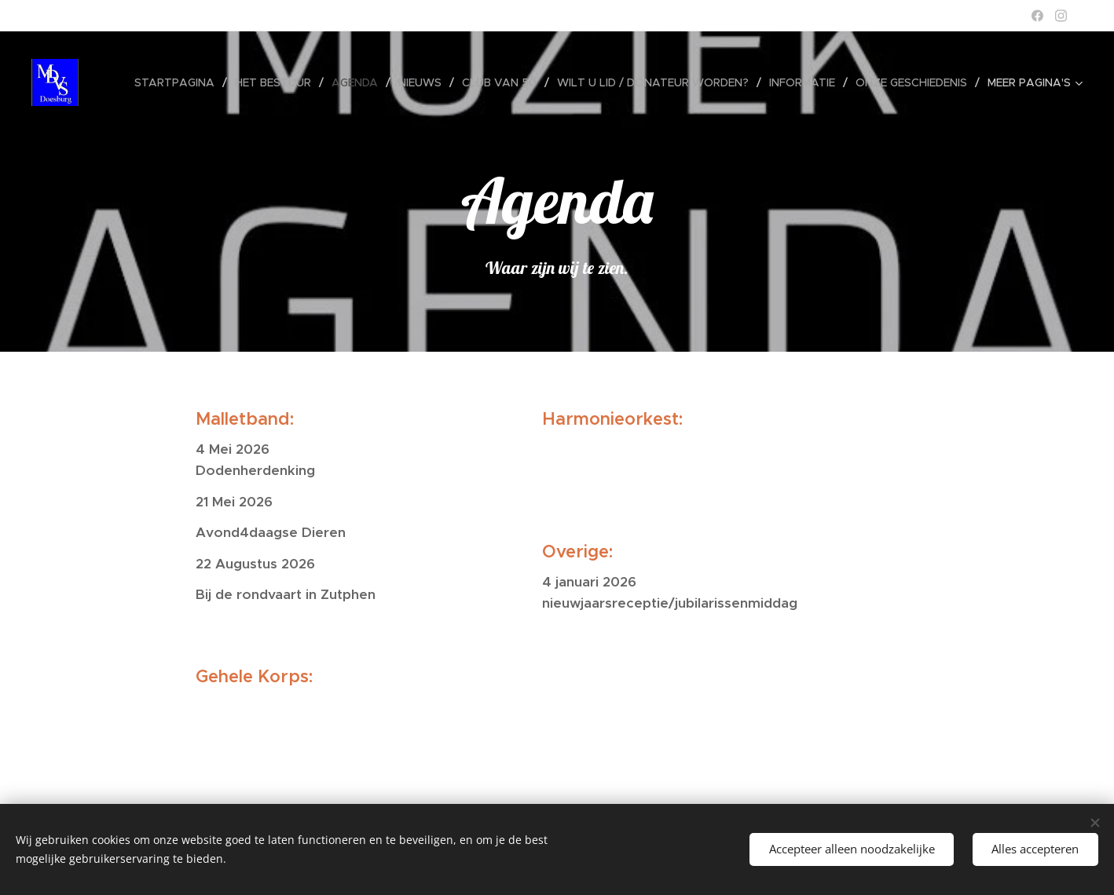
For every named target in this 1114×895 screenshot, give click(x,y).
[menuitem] (178, 82)
